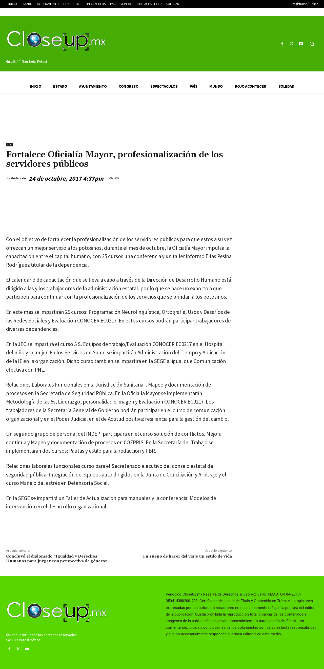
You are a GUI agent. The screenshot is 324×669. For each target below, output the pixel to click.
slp (9, 144)
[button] (312, 44)
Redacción (18, 178)
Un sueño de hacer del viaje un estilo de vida (187, 556)
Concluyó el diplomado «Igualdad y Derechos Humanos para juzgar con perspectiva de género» (56, 559)
